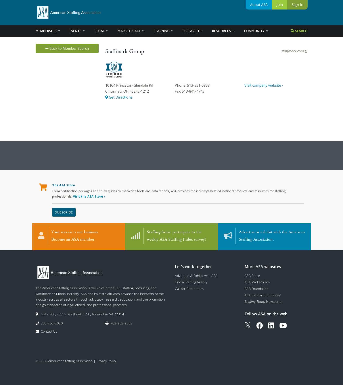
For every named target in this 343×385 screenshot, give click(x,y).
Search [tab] (299, 31)
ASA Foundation (256, 288)
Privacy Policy (106, 361)
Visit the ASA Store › (89, 196)
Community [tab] (256, 31)
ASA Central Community (263, 295)
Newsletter (264, 301)
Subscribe (64, 212)
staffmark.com (294, 51)
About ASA (259, 4)
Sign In (297, 4)
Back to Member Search (67, 48)
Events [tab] (77, 31)
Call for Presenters (189, 288)
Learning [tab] (164, 31)
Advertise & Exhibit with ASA (196, 275)
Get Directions (118, 97)
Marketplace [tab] (131, 31)
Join (279, 4)
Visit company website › (263, 85)
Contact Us (49, 331)
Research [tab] (193, 31)
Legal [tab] (102, 31)
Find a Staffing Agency (191, 282)
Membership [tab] (48, 31)
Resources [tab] (223, 31)
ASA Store (252, 275)
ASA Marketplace (257, 282)
